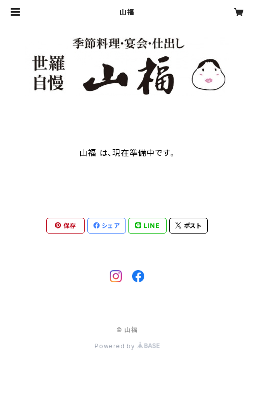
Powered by (127, 346)
